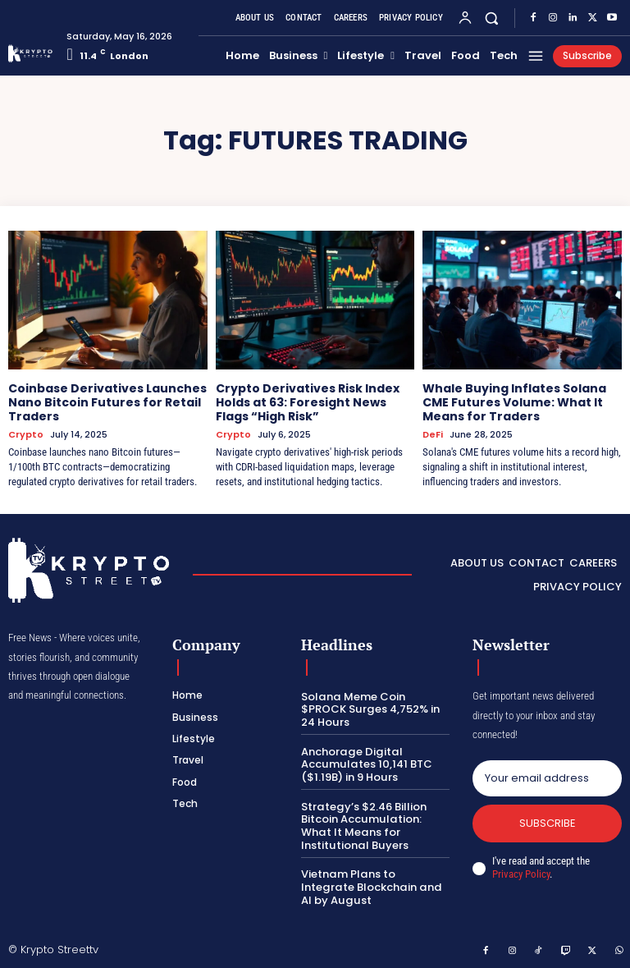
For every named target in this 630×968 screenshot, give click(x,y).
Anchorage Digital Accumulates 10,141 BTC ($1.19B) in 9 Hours (365, 763)
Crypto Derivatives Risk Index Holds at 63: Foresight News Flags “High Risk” (307, 402)
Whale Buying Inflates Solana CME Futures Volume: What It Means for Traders (514, 402)
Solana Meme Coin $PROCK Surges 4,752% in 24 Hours (369, 708)
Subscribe (547, 822)
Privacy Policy (521, 874)
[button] (491, 17)
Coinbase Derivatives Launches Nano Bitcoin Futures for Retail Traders (107, 402)
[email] (547, 777)
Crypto (25, 434)
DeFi (432, 434)
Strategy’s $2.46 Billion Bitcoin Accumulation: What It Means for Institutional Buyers (363, 825)
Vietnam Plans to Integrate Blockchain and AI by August (374, 885)
